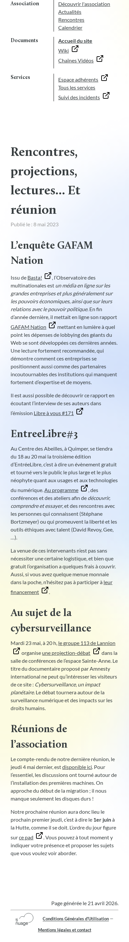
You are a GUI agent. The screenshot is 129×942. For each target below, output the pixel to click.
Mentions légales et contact (64, 929)
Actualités (69, 12)
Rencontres (71, 19)
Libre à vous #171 (54, 413)
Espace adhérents (78, 79)
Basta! (34, 277)
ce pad (26, 837)
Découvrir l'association (84, 4)
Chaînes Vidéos (76, 60)
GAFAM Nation (28, 327)
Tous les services (76, 87)
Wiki (63, 50)
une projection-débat (66, 653)
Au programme (61, 490)
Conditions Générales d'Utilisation (76, 919)
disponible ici (77, 767)
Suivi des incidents (79, 97)
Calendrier (70, 27)
